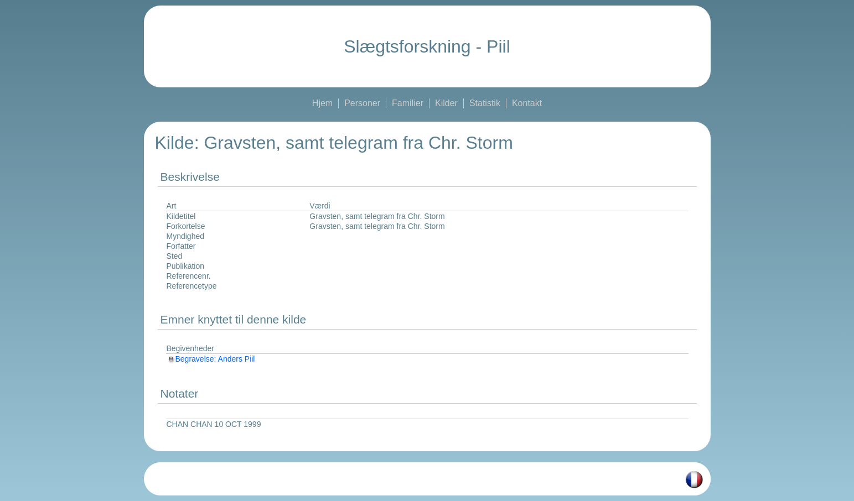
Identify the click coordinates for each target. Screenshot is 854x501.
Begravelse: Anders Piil (211, 358)
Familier (407, 103)
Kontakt (527, 103)
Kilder (446, 103)
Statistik (484, 103)
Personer (362, 103)
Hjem (322, 103)
